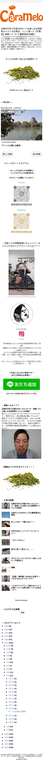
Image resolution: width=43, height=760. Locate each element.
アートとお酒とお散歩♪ (12, 145)
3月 (8, 676)
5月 (8, 669)
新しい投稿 (7, 154)
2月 (8, 726)
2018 (6, 741)
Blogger (25, 600)
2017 (6, 744)
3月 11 (11, 705)
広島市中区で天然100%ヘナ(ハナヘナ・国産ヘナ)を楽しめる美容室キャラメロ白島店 (25, 506)
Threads (21, 182)
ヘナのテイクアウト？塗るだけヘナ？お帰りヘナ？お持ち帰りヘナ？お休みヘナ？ (26, 588)
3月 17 (11, 698)
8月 (8, 659)
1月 (8, 730)
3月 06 (11, 716)
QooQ (25, 759)
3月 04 (11, 719)
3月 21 (11, 695)
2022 (6, 639)
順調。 (14, 567)
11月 (9, 649)
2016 (6, 747)
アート (5, 112)
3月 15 (11, 702)
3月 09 (11, 708)
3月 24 (11, 692)
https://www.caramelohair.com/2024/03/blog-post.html (21, 296)
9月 (8, 656)
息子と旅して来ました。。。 (22, 549)
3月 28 (11, 689)
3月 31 (11, 679)
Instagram (21, 210)
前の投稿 (36, 154)
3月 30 (11, 682)
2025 (6, 629)
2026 (6, 626)
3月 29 (11, 685)
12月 (9, 646)
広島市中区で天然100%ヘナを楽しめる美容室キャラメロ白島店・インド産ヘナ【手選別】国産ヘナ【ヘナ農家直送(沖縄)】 (21, 31)
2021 (6, 643)
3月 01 (11, 722)
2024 (6, 633)
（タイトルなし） (18, 540)
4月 (8, 672)
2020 (6, 734)
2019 (6, 737)
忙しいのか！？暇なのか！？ (22, 522)
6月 (8, 666)
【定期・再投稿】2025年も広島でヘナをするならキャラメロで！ (25, 578)
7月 (8, 662)
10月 (9, 652)
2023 (6, 636)
